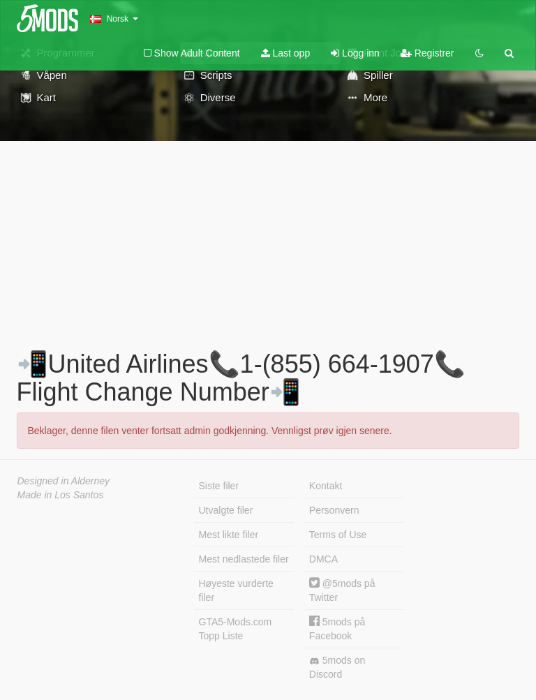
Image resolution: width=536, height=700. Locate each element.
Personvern (334, 510)
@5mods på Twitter (342, 590)
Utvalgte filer (226, 510)
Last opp (286, 53)
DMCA (323, 559)
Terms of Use (337, 534)
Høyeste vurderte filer (236, 590)
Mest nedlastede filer (244, 559)
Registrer (427, 53)
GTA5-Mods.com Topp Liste (235, 628)
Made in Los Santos (60, 494)
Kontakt (325, 485)
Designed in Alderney (63, 480)
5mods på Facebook (337, 628)
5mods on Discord (337, 667)
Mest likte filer (229, 534)
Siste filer (219, 485)
